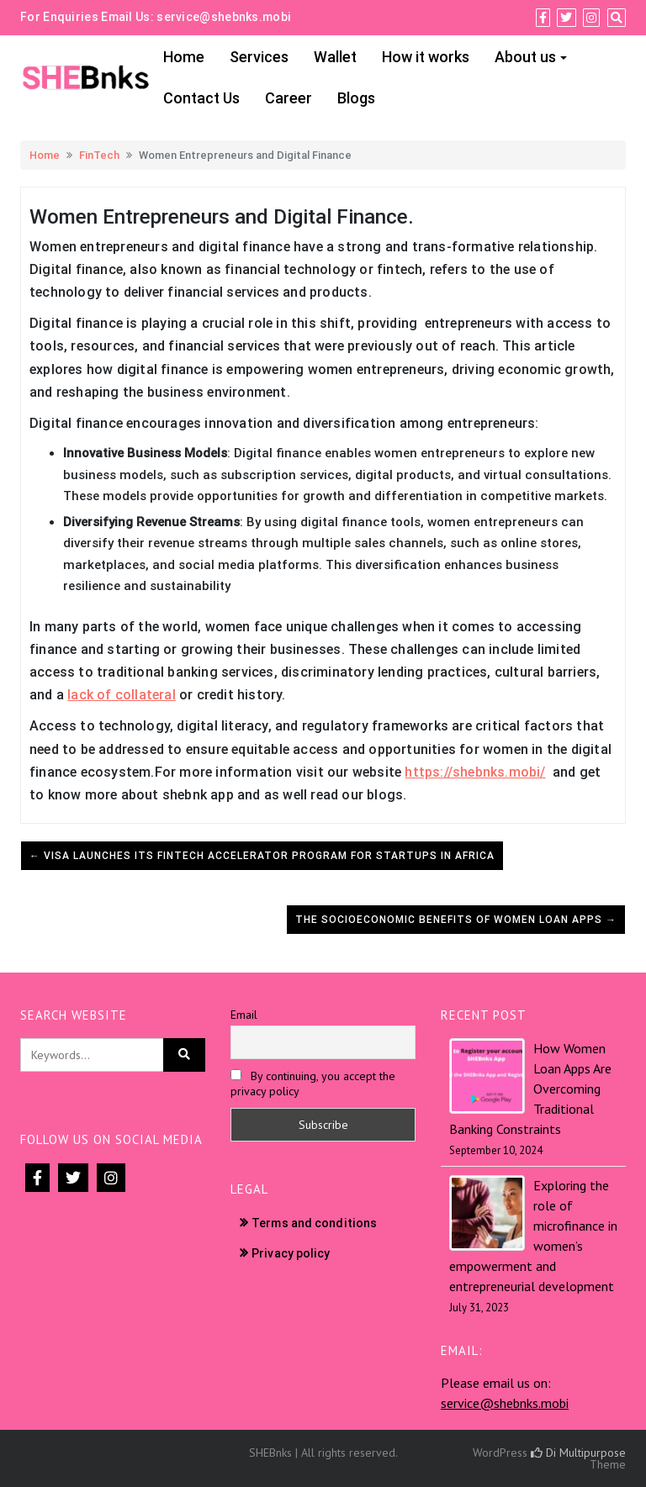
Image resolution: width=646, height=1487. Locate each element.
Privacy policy (291, 1253)
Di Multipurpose (578, 1452)
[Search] (616, 17)
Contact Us (201, 98)
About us (525, 57)
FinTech (99, 155)
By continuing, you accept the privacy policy (312, 1083)
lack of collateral (121, 695)
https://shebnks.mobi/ (475, 772)
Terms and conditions (314, 1223)
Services (259, 57)
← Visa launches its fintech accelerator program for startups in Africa (262, 856)
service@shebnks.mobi (223, 17)
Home (183, 57)
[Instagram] (591, 17)
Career (288, 98)
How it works (425, 57)
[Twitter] (566, 17)
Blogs (356, 98)
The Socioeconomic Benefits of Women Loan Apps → (456, 919)
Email (243, 1014)
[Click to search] (184, 1055)
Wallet (335, 57)
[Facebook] (543, 17)
